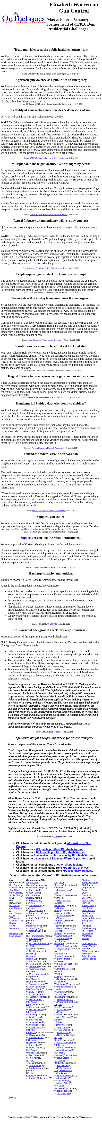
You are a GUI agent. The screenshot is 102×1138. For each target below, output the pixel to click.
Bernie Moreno (64, 959)
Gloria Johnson (64, 999)
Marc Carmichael (37, 974)
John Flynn (34, 928)
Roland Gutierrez (59, 1013)
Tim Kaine (58, 1038)
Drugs (85, 892)
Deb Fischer (58, 894)
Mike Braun (35, 964)
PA (55, 974)
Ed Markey (14, 905)
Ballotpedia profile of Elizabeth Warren (60, 852)
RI (55, 981)
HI (27, 956)
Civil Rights (87, 885)
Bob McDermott (36, 961)
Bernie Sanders (59, 1046)
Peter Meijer (35, 1019)
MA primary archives (76, 867)
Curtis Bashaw (64, 915)
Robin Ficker (35, 994)
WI (55, 1060)
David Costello (36, 1009)
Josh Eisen (62, 948)
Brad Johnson (36, 1068)
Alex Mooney (63, 1080)
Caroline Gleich (64, 1035)
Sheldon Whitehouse (60, 982)
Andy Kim (62, 913)
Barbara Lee (35, 913)
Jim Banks (34, 966)
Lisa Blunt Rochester (39, 943)
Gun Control (88, 913)
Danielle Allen (16, 887)
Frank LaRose (64, 964)
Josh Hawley (31, 1041)
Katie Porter (35, 918)
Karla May (34, 1045)
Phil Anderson (64, 1068)
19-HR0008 (55, 732)
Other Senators (89, 943)
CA (27, 895)
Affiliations (87, 953)
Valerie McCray (36, 969)
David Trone (35, 999)
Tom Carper (36, 936)
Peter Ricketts (59, 883)
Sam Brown (63, 938)
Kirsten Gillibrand (59, 942)
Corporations (88, 887)
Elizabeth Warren (33, 980)
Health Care (87, 915)
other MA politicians (69, 864)
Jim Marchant (64, 936)
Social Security (89, 928)
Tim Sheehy (35, 1065)
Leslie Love (34, 1017)
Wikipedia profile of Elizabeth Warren (59, 849)
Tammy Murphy (59, 919)
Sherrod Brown (60, 955)
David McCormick (66, 979)
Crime (85, 890)
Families (86, 903)
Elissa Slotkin (35, 1027)
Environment (88, 900)
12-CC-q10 (60, 567)
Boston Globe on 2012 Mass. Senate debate (49, 511)
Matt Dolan (62, 969)
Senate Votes (88, 946)
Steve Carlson (36, 1037)
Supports (27, 537)
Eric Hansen (35, 938)
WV (56, 1070)
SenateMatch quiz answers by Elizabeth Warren (64, 855)
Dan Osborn (63, 900)
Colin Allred (63, 1009)
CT (27, 923)
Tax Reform (87, 931)
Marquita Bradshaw (66, 1002)
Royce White (35, 1035)
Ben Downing (15, 885)
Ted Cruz (58, 1005)
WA (56, 1052)
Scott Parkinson (65, 1042)
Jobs (84, 923)
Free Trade (87, 908)
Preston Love (63, 890)
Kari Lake (33, 890)
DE (27, 936)
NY (55, 941)
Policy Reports (89, 956)
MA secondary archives (77, 870)
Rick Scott (30, 947)
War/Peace (87, 936)
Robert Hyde (35, 931)
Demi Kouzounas (37, 1007)
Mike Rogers (35, 1025)
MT (27, 1060)
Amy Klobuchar (31, 1031)
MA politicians (16, 933)
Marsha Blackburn (60, 995)
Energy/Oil (87, 898)
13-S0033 (53, 624)
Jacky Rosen (59, 932)
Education (86, 895)
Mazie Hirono (31, 957)
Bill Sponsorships (90, 951)
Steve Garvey (35, 905)
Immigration (87, 920)
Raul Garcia (63, 1058)
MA (28, 979)
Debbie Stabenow (31, 1013)
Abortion (86, 880)
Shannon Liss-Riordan (16, 921)
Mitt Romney (58, 1023)
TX (55, 1004)
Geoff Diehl (14, 890)
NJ (55, 903)
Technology (87, 933)
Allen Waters (58, 990)
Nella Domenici (64, 928)
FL (27, 946)
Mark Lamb (34, 892)
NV (55, 931)
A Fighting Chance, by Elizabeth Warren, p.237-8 (48, 448)
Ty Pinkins (34, 1058)
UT (55, 1022)
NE (55, 882)
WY (56, 1085)
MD (28, 989)
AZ (27, 882)
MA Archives (15, 936)
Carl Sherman (64, 1017)
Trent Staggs (63, 1030)
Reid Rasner (63, 1091)
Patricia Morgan (65, 986)
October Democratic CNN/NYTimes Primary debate (48, 268)
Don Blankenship (65, 1075)
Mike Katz (34, 941)
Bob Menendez (59, 904)
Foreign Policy (89, 905)
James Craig (35, 1022)
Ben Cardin (36, 989)
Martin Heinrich (59, 924)
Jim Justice (62, 1078)
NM (56, 923)
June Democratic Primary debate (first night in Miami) (49, 340)
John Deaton (15, 913)
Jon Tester (30, 1061)
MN (28, 1030)
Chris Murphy (30, 924)
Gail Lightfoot (35, 910)
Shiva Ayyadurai (14, 927)
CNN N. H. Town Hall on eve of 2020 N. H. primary (49, 158)
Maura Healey (16, 892)
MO (28, 1040)
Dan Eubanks (35, 1055)
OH (56, 953)
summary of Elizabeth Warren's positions (62, 858)
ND (28, 1073)
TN (55, 994)
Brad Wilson (63, 1032)
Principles (86, 925)
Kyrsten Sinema (32, 883)
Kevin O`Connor (14, 916)
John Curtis (63, 1027)
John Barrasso (59, 1087)
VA (55, 1037)
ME (28, 1002)
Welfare (85, 938)
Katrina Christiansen (39, 1078)
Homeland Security (91, 918)
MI (27, 1012)
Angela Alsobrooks (38, 997)
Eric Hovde (62, 1065)
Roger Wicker (31, 1051)
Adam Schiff (35, 900)
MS (28, 1050)
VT (55, 1045)
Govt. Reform (88, 910)
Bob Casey (58, 975)
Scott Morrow (63, 1093)
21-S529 (56, 836)
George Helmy (59, 909)
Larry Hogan (35, 992)
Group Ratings (89, 959)
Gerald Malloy (64, 1050)
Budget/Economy (90, 882)
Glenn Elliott (63, 1083)
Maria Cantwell (59, 1054)
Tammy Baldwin (59, 1061)
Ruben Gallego (36, 887)
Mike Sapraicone (65, 946)
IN (27, 964)
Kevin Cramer (31, 1074)
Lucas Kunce (35, 1047)
